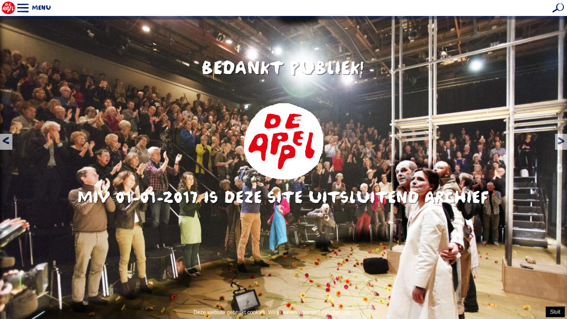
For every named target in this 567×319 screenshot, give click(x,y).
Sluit (555, 312)
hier (346, 312)
